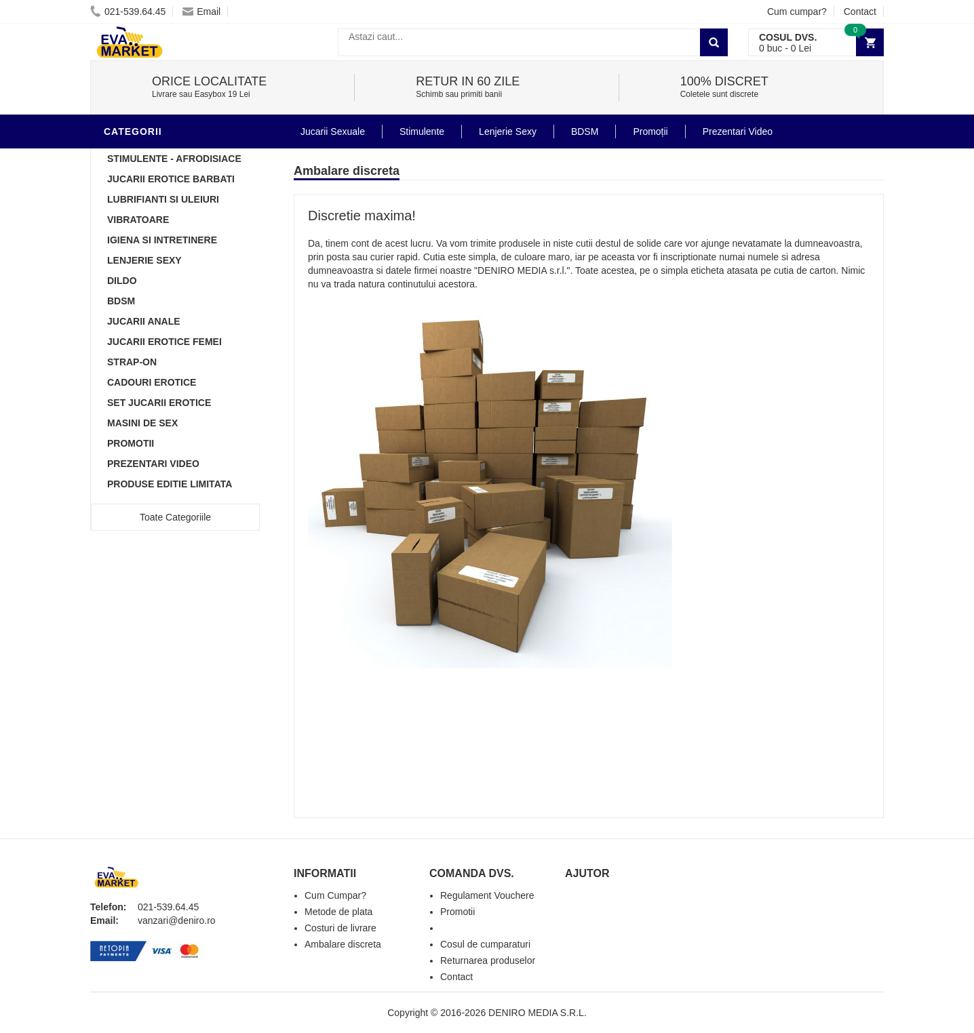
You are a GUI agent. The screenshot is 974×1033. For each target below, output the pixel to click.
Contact (860, 11)
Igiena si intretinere (162, 240)
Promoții (650, 131)
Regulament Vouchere (487, 895)
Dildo (122, 280)
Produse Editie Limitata (169, 484)
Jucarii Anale (143, 321)
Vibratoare (138, 219)
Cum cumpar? (797, 11)
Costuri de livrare (340, 928)
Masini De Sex (142, 423)
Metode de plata (338, 911)
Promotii (130, 443)
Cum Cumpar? (335, 895)
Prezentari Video (153, 463)
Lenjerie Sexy (144, 260)
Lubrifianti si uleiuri (163, 199)
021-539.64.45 (127, 11)
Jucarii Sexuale (332, 131)
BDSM (121, 301)
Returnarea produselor (487, 960)
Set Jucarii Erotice (159, 402)
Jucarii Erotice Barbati (171, 179)
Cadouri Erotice (151, 382)
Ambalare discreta (343, 944)
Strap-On (132, 362)
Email (201, 11)
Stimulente (422, 131)
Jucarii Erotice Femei (164, 341)
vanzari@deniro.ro (177, 920)
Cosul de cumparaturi (485, 944)
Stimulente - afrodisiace (174, 158)
